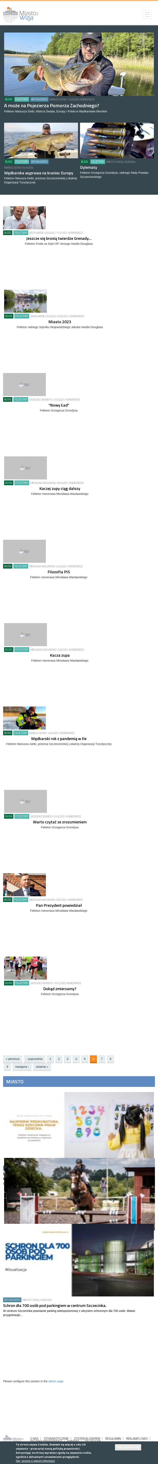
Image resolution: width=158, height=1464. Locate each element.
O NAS (34, 1438)
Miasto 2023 (59, 321)
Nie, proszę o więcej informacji (35, 1461)
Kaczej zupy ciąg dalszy (59, 488)
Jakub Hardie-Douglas (43, 316)
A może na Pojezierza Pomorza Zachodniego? (51, 105)
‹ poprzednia (35, 1059)
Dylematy (88, 167)
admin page (55, 1381)
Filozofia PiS (59, 572)
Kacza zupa (60, 655)
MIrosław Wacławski (42, 483)
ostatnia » (42, 1066)
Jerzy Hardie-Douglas (42, 233)
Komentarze (87, 99)
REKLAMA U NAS (137, 1438)
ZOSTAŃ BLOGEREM (87, 1438)
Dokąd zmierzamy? (59, 988)
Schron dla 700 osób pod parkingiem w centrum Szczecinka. (54, 1305)
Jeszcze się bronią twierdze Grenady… (58, 238)
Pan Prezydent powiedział (59, 905)
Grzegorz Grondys (40, 399)
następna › (22, 1066)
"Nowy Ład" (59, 405)
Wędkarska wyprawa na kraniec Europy (38, 173)
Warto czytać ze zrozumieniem (60, 822)
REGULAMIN (113, 1438)
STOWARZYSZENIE (56, 1438)
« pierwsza (13, 1059)
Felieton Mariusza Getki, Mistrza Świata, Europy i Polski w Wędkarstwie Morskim (55, 111)
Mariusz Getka (58, 99)
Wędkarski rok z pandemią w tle (59, 738)
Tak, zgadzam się (128, 1447)
